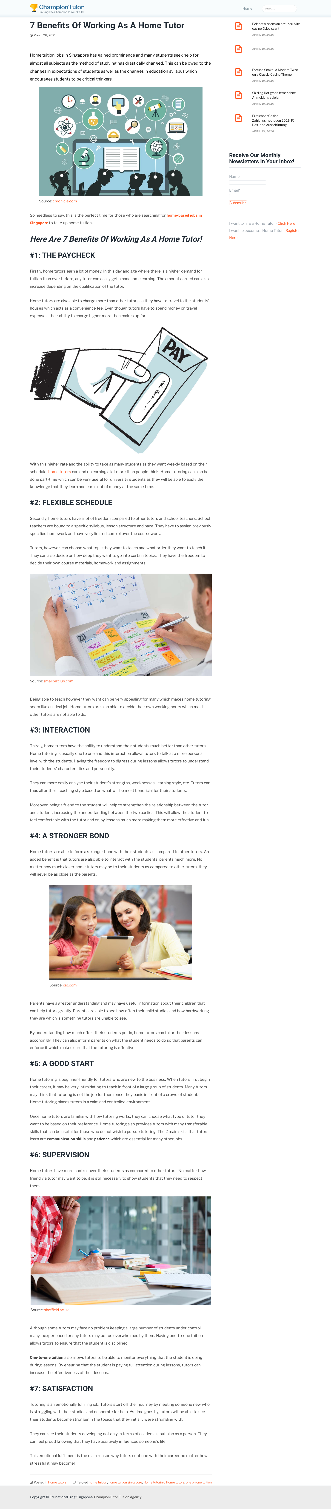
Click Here (286, 223)
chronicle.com (65, 201)
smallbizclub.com (58, 681)
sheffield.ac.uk (56, 1310)
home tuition (98, 1482)
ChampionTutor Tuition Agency (118, 1497)
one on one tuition (199, 1482)
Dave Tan (68, 35)
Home (247, 8)
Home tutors (57, 1482)
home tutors (59, 471)
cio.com (70, 985)
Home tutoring (154, 1482)
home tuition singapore (125, 1482)
